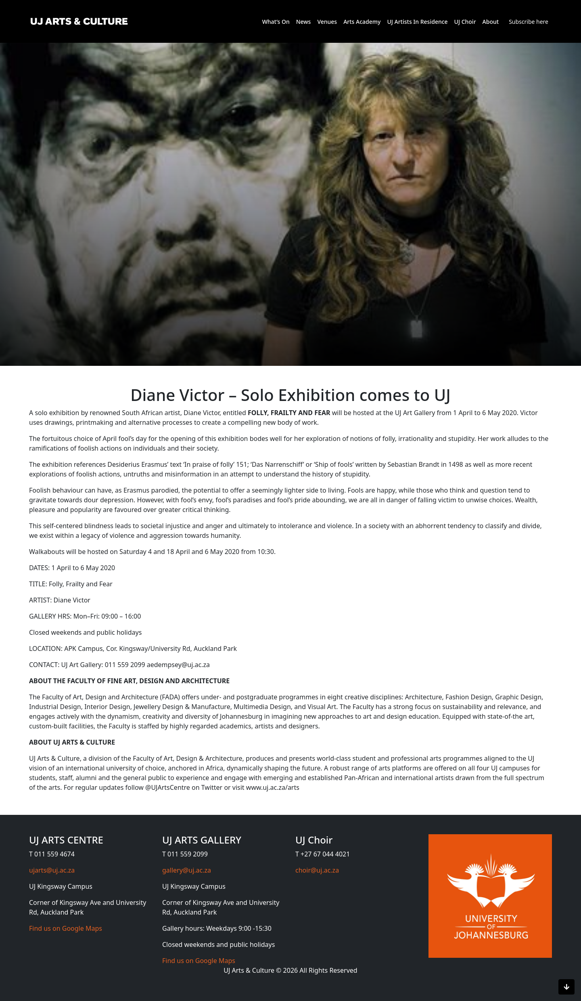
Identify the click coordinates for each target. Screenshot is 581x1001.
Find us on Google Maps (65, 928)
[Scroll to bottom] (566, 987)
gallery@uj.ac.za (186, 870)
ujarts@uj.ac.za (52, 870)
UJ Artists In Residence (417, 21)
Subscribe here (528, 21)
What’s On (276, 21)
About (491, 21)
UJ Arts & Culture (250, 970)
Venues (327, 21)
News (303, 21)
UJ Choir (465, 21)
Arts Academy (361, 21)
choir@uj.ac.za (317, 870)
